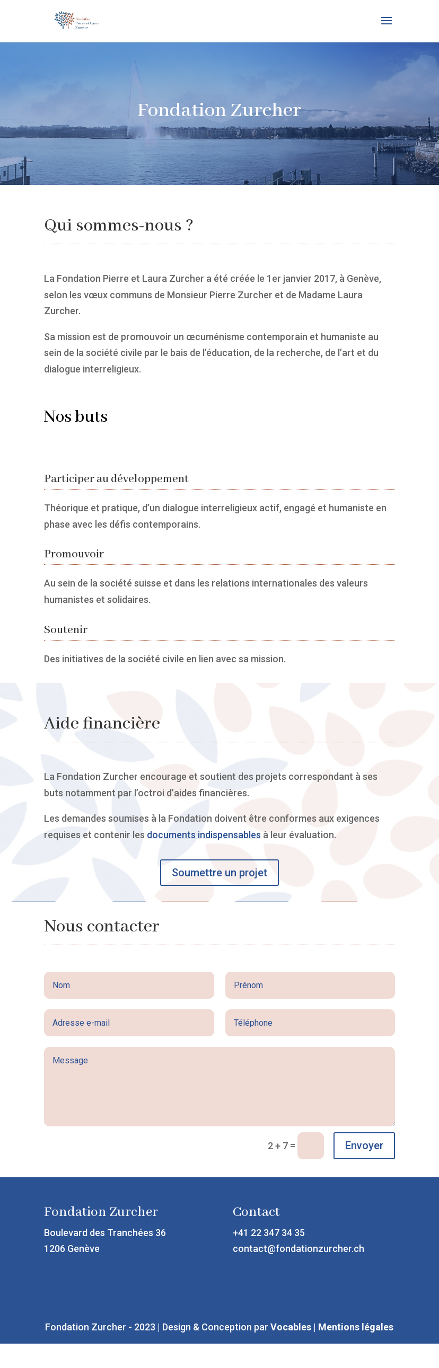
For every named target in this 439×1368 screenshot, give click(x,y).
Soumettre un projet (219, 872)
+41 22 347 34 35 (269, 1232)
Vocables (290, 1327)
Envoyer (364, 1145)
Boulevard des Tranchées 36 (105, 1232)
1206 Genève (72, 1248)
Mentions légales (355, 1327)
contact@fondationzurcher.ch (298, 1248)
